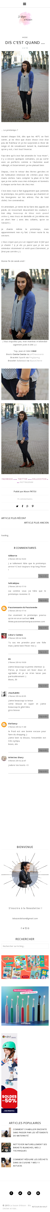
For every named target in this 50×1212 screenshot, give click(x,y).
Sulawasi (21, 360)
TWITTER (22, 479)
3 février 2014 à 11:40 (17, 727)
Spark (22, 357)
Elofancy (12, 723)
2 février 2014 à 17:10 (17, 586)
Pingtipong (34, 357)
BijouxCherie (36, 360)
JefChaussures (37, 354)
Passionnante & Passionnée (22, 607)
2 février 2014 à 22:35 (17, 696)
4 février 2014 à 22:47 (17, 761)
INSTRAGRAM (26, 482)
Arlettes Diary (15, 757)
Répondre (43, 576)
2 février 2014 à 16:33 (17, 559)
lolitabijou (13, 583)
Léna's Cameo (15, 634)
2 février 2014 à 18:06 (17, 638)
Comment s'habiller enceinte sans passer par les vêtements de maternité (30, 1132)
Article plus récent (13, 518)
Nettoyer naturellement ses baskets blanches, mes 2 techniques (30, 1147)
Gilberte (12, 555)
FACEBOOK (7, 479)
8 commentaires (25, 499)
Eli (9, 659)
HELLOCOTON (39, 479)
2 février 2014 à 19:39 (17, 662)
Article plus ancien (36, 522)
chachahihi (13, 692)
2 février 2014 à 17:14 (17, 611)
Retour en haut (39, 1207)
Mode (25, 37)
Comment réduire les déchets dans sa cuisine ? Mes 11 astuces (30, 1162)
